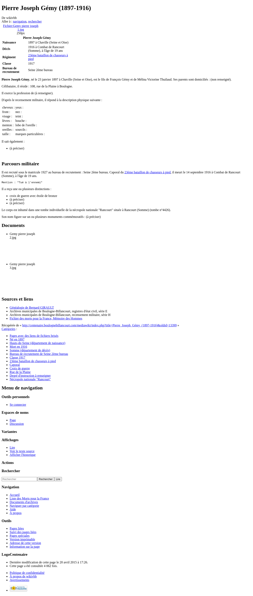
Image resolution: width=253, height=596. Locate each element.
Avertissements (19, 580)
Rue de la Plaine (20, 372)
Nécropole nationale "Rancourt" (30, 380)
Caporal (15, 365)
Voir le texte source (22, 451)
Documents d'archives (24, 502)
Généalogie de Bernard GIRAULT (32, 308)
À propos (16, 513)
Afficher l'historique (23, 455)
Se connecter (18, 405)
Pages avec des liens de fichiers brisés (34, 336)
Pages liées (17, 529)
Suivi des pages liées (23, 532)
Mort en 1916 (18, 347)
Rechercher (11, 471)
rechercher (35, 21)
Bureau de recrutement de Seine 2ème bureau (39, 354)
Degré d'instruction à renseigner (30, 376)
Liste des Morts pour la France (29, 499)
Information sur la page (25, 547)
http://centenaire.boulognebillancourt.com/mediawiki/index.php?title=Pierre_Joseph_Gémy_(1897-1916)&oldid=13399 (99, 326)
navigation (20, 21)
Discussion (17, 424)
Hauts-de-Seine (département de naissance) (37, 343)
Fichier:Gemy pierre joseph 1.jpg (20, 27)
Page (13, 420)
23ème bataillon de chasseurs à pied (147, 172)
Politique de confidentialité (27, 573)
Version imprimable (22, 540)
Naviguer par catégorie (24, 506)
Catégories (8, 329)
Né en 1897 (17, 340)
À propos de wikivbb (23, 577)
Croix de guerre (20, 369)
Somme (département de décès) (30, 351)
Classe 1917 (17, 358)
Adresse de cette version (25, 543)
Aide (13, 510)
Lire (12, 448)
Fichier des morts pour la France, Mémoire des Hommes (46, 319)
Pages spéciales (20, 536)
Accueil (15, 495)
